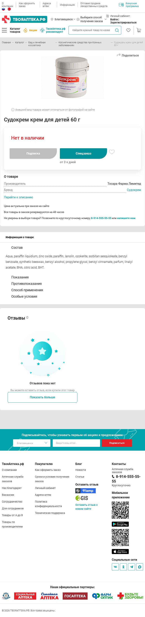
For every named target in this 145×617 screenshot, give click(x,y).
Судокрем (134, 190)
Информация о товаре (20, 237)
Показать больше (42, 397)
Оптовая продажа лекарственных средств (93, 5)
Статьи (79, 476)
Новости (80, 469)
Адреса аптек (47, 5)
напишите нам (126, 218)
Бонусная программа (129, 5)
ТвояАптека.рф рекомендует (52, 30)
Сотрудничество (12, 501)
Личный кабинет (45, 488)
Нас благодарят (12, 488)
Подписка (33, 153)
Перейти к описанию (18, 197)
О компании (7, 5)
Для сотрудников (13, 508)
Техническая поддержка (50, 512)
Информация (67, 4)
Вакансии (8, 494)
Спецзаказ (83, 153)
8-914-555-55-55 (101, 218)
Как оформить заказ (27, 5)
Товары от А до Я (12, 515)
